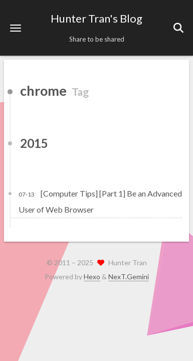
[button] (15, 28)
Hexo (92, 276)
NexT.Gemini (128, 276)
